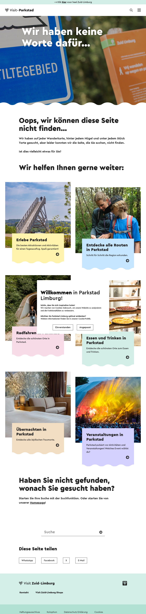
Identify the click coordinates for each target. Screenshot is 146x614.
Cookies (98, 612)
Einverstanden (62, 327)
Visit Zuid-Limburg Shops (49, 592)
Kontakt (24, 592)
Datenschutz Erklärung (76, 612)
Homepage (37, 502)
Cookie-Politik (84, 319)
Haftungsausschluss (29, 612)
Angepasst (85, 327)
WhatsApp (27, 560)
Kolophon (52, 612)
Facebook (49, 560)
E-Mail (81, 560)
